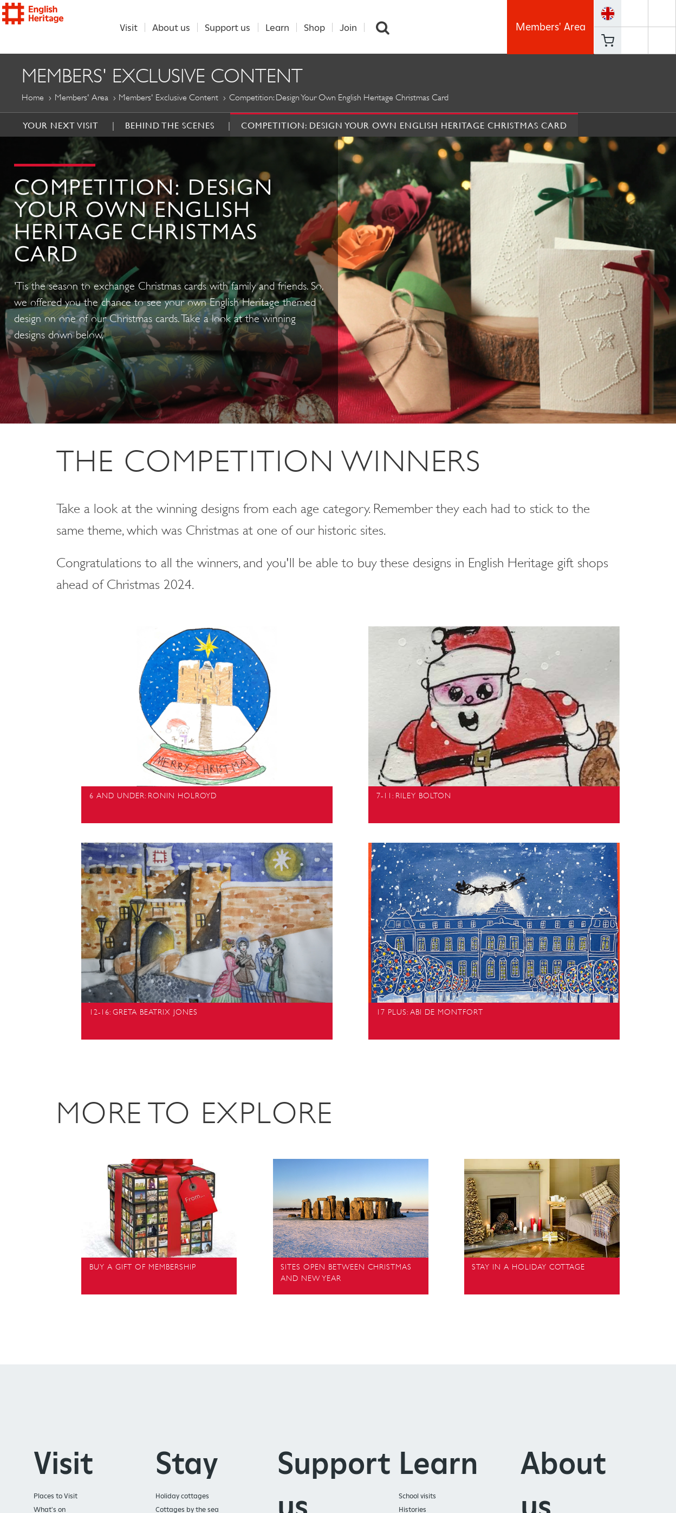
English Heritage (52, 28)
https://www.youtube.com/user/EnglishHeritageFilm (634, 40)
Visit (135, 27)
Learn (283, 27)
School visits (417, 1496)
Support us (233, 27)
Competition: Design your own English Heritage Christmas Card (404, 125)
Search (388, 27)
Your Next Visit (61, 125)
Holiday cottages (182, 1496)
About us (177, 27)
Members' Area (551, 27)
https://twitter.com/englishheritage (661, 13)
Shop (320, 27)
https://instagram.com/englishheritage (661, 40)
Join (354, 27)
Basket (607, 40)
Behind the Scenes (169, 125)
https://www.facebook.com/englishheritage (634, 13)
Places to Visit (55, 1496)
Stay (186, 1463)
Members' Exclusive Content (168, 98)
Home (33, 98)
